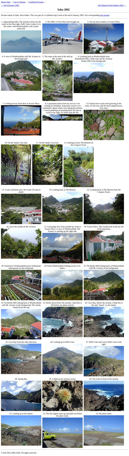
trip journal (104, 15)
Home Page (5, 2)
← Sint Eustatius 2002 (10, 5)
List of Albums (19, 2)
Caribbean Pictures (36, 2)
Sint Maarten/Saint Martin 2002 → (112, 5)
